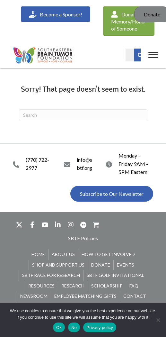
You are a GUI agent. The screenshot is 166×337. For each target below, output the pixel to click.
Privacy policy (99, 327)
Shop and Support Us (58, 265)
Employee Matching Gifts (85, 296)
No (74, 327)
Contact (134, 296)
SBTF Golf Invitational (115, 275)
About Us (63, 254)
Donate (100, 265)
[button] (111, 194)
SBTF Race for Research (51, 275)
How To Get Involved (108, 254)
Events (125, 265)
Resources (41, 285)
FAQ (133, 285)
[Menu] (153, 55)
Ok (59, 327)
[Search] (83, 114)
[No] (158, 320)
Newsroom (34, 296)
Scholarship (107, 285)
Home (38, 254)
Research (72, 285)
